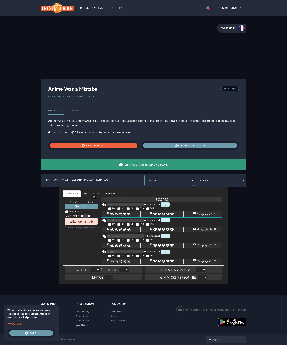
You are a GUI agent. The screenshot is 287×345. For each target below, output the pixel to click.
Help (119, 8)
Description (56, 110)
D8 (131, 208)
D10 (142, 208)
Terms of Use (82, 316)
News (75, 110)
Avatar (73, 201)
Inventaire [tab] (110, 193)
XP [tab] (85, 193)
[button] (209, 8)
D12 (152, 208)
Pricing (84, 8)
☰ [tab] (123, 193)
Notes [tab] (96, 193)
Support (114, 316)
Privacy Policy (82, 311)
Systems (97, 8)
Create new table (94, 145)
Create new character (190, 145)
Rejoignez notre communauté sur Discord (216, 310)
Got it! (31, 333)
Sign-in (223, 8)
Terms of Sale (82, 320)
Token (90, 201)
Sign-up (236, 8)
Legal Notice (82, 324)
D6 (122, 208)
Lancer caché (76, 211)
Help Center (116, 311)
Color (80, 206)
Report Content (118, 320)
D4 (113, 208)
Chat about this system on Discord (143, 165)
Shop (109, 8)
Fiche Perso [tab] (72, 193)
